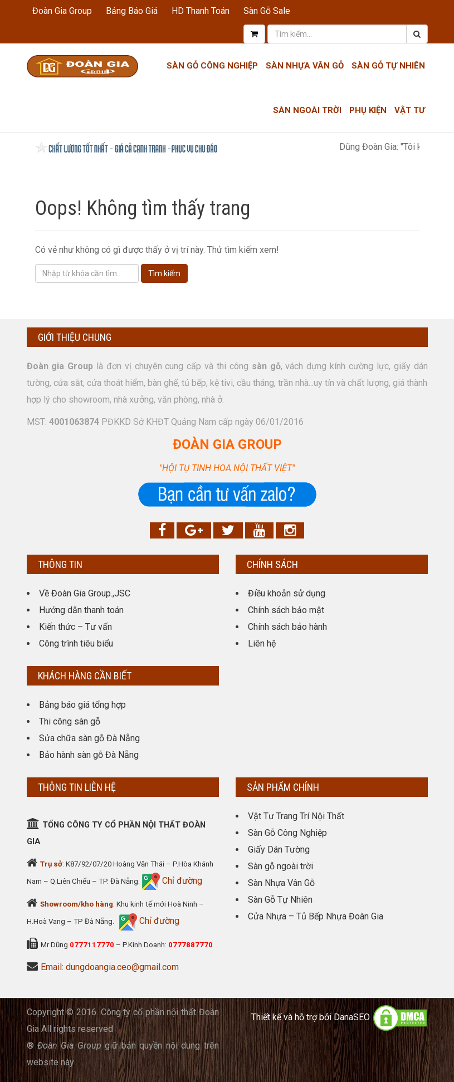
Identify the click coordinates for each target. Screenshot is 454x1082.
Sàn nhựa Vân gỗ (305, 66)
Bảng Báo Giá (132, 11)
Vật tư (409, 110)
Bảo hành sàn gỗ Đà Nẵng (89, 755)
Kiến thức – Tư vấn (75, 626)
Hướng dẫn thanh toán (81, 610)
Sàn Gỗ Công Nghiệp (212, 66)
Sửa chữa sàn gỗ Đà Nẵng (89, 738)
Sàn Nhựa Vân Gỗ (281, 883)
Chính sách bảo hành (287, 626)
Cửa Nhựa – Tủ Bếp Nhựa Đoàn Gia (315, 916)
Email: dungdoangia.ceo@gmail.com (110, 967)
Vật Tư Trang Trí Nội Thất (296, 816)
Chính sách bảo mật (286, 610)
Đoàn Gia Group (62, 11)
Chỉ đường (181, 880)
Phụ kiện (368, 110)
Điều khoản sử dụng (286, 593)
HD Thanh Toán (201, 11)
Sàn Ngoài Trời (307, 110)
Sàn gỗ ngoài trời (280, 866)
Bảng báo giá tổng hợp (82, 704)
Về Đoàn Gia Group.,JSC (84, 593)
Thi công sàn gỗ (69, 721)
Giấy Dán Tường (279, 849)
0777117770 (92, 945)
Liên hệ (262, 643)
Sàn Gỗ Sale (266, 11)
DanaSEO (352, 1017)
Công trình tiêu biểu (76, 643)
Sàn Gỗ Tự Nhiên (388, 66)
